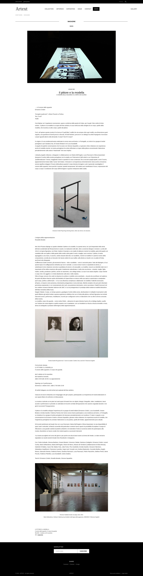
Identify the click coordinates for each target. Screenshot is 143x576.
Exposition (70, 9)
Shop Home (18, 15)
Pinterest (72, 564)
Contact (88, 9)
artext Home (18, 1)
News (96, 9)
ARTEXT (71, 573)
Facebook (65, 564)
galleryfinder (26, 1)
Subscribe (83, 551)
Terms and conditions (115, 573)
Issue (80, 9)
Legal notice (125, 573)
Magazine (27, 15)
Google (78, 564)
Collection (49, 9)
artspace (60, 9)
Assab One (40, 534)
